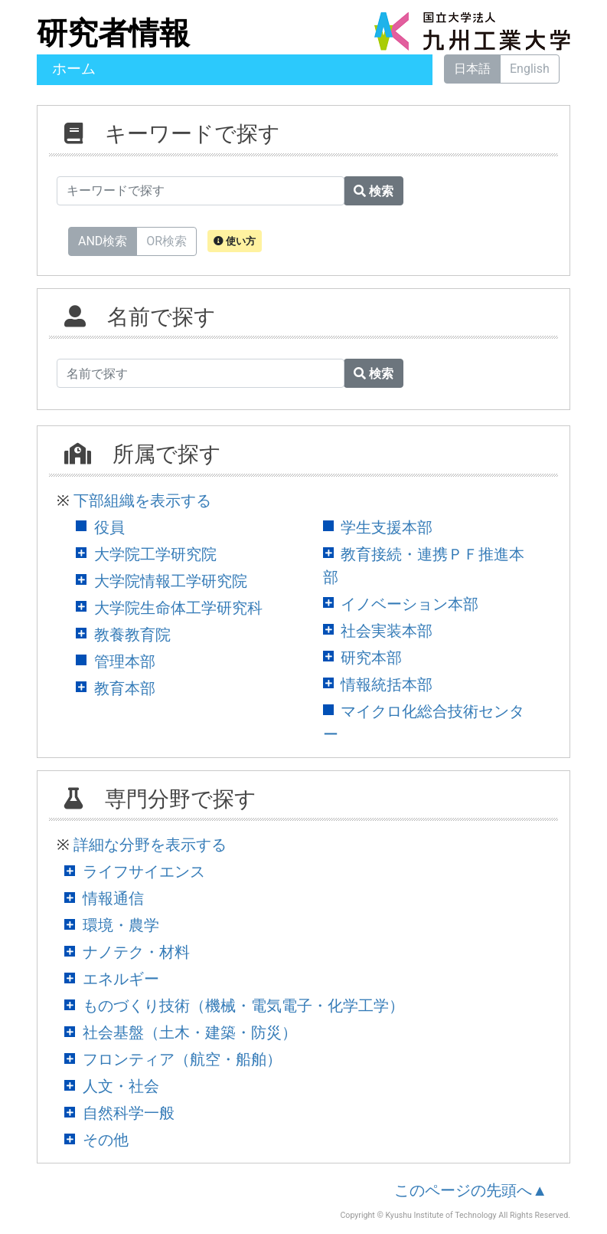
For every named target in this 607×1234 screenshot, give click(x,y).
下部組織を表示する (142, 500)
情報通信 (113, 898)
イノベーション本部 (409, 604)
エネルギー (121, 979)
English (530, 68)
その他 (106, 1140)
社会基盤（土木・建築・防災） (190, 1032)
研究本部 (371, 657)
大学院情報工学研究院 (170, 581)
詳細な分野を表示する (150, 844)
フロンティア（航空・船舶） (182, 1059)
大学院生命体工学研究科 (178, 608)
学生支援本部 (386, 527)
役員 (109, 527)
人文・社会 (121, 1086)
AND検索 (102, 240)
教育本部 (124, 688)
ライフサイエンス (144, 871)
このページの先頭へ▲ (470, 1190)
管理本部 (124, 661)
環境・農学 (121, 925)
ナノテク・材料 (136, 952)
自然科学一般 (129, 1113)
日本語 (472, 68)
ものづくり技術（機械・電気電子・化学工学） (243, 1005)
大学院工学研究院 (155, 554)
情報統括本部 (386, 684)
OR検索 (166, 240)
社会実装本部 (386, 631)
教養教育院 (132, 634)
